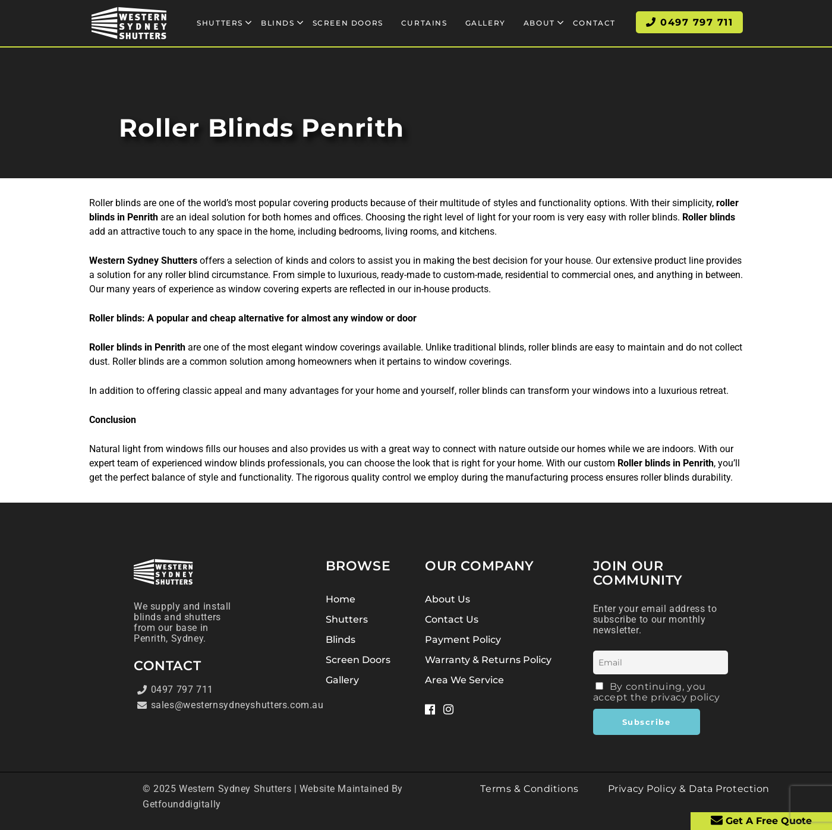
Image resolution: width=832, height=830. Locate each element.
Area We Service (464, 680)
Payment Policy (463, 639)
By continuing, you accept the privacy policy (657, 692)
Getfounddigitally (182, 804)
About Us (447, 599)
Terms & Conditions (529, 788)
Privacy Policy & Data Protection (689, 788)
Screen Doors (358, 659)
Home (340, 599)
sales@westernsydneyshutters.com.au (188, 705)
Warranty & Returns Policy (488, 659)
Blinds (340, 639)
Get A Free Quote (761, 820)
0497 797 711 (175, 689)
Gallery (342, 680)
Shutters (347, 619)
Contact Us (451, 619)
